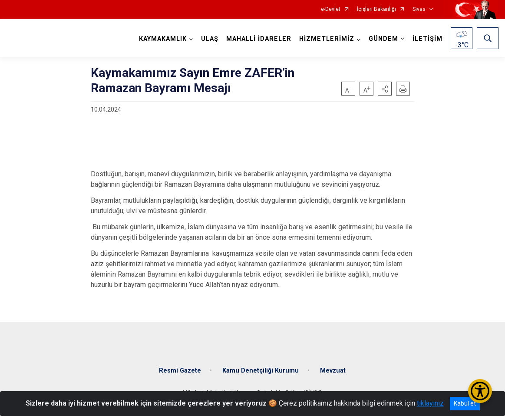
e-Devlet (330, 9)
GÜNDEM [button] (383, 39)
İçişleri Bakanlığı (376, 9)
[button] (385, 89)
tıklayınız (430, 403)
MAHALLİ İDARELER (258, 39)
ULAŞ (209, 39)
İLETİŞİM (427, 39)
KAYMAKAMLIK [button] (163, 39)
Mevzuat (333, 370)
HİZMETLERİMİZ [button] (326, 39)
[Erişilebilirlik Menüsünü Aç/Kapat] (480, 391)
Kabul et (465, 403)
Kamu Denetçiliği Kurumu (260, 370)
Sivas (419, 9)
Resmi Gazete (180, 370)
